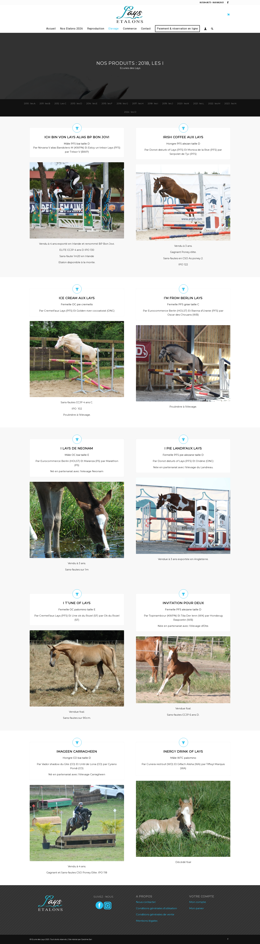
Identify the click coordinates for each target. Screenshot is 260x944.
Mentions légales (146, 920)
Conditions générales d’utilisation (156, 908)
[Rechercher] (211, 29)
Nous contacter (146, 902)
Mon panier (196, 908)
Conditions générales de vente (155, 914)
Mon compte (197, 902)
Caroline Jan (86, 939)
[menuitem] (51, 29)
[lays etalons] (130, 15)
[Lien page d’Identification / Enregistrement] (205, 29)
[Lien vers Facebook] (227, 2)
